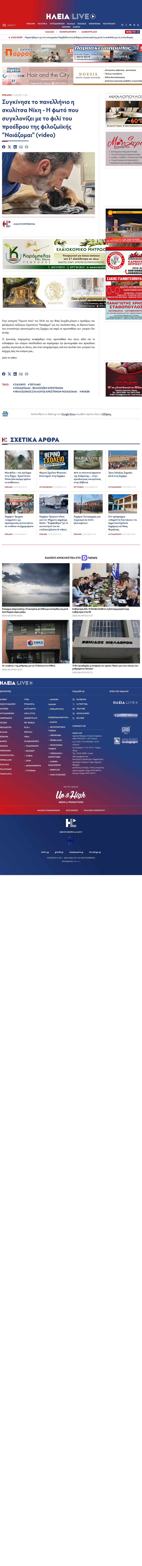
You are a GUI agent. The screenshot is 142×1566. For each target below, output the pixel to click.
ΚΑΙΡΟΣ (76, 26)
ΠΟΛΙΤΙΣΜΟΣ (109, 23)
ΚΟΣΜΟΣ (82, 23)
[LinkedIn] (15, 147)
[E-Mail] (21, 147)
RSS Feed (78, 718)
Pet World (79, 487)
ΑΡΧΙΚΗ (3, 699)
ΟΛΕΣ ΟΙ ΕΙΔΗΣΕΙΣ (7, 704)
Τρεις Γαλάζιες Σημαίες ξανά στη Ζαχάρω (120, 474)
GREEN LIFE (55, 762)
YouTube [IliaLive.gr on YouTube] (79, 708)
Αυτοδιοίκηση (45, 487)
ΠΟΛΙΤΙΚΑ (42, 23)
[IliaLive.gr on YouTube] (130, 25)
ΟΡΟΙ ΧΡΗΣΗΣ (72, 809)
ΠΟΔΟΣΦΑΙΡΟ (32, 746)
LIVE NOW (16, 37)
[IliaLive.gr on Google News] (134, 25)
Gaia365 (49, 31)
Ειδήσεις (106, 414)
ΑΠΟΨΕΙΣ (66, 26)
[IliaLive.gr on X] (126, 25)
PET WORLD (29, 722)
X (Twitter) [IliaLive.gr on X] (80, 704)
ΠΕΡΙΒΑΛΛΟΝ (6, 760)
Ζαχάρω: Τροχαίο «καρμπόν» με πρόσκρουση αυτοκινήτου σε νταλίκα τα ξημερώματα (19, 521)
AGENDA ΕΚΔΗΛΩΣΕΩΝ (54, 756)
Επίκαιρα (7, 94)
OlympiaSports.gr (76, 851)
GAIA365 (52, 699)
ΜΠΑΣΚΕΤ (30, 750)
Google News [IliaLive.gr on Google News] (81, 713)
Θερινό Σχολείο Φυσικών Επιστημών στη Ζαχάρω (52, 474)
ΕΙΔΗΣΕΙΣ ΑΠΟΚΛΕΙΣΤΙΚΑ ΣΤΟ (71, 557)
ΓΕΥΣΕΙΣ (3, 722)
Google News (68, 414)
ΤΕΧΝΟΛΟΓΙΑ (6, 773)
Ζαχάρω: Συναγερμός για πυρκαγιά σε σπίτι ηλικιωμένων (87, 520)
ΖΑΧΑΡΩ (20, 384)
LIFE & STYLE (29, 713)
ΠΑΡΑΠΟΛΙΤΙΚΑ (7, 755)
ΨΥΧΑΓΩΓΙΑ (29, 704)
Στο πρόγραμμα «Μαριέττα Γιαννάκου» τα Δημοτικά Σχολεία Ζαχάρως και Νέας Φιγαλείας (122, 523)
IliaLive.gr (45, 851)
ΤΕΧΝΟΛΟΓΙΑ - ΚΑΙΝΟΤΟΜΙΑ (55, 748)
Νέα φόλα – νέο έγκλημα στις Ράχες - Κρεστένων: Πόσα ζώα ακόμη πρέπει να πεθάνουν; (18, 477)
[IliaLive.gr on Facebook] (122, 25)
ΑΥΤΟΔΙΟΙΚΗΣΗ (57, 23)
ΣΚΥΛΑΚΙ (35, 384)
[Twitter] (9, 147)
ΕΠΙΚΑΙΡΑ (31, 23)
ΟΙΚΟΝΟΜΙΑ (94, 23)
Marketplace (89, 31)
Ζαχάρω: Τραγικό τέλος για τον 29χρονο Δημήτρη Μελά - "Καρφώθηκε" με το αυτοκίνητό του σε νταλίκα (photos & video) (53, 523)
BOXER (86, 391)
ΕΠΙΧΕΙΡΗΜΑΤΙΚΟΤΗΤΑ (58, 712)
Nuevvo (76, 860)
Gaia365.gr (59, 851)
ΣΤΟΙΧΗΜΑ (31, 769)
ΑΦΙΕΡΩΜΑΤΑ (6, 718)
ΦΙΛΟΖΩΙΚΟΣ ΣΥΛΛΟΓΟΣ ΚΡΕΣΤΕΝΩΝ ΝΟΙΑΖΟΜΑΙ (46, 391)
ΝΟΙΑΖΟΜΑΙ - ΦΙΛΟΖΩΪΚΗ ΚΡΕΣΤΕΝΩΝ (39, 388)
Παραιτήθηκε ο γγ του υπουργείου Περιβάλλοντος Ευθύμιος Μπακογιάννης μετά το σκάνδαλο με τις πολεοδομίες (79, 37)
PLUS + (27, 727)
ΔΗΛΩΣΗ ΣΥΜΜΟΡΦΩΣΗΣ (48, 809)
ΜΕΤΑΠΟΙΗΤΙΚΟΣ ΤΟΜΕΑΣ (56, 723)
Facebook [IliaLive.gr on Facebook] (79, 699)
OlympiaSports (67, 31)
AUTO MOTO (30, 708)
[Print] (26, 147)
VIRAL (26, 736)
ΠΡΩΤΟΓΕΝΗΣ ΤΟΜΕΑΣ (55, 740)
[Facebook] (3, 147)
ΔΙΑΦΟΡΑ (30, 773)
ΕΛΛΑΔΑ (71, 23)
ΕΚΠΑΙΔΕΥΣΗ (5, 727)
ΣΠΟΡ (28, 760)
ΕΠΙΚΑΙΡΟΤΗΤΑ (57, 704)
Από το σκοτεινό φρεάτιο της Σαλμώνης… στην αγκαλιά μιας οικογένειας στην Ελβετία (87, 477)
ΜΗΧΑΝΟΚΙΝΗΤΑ (33, 764)
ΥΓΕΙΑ (26, 699)
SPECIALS (28, 732)
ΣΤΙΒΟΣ (29, 755)
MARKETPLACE (30, 718)
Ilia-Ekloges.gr (95, 851)
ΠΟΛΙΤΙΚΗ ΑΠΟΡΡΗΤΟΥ (94, 809)
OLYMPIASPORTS (31, 741)
